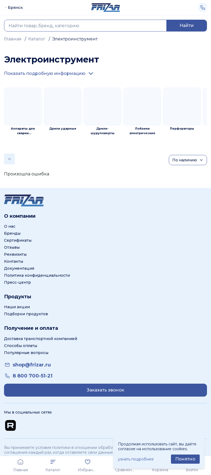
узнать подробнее (136, 459)
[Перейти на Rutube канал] (10, 425)
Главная (13, 38)
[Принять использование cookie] (185, 459)
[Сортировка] (188, 160)
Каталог (36, 38)
